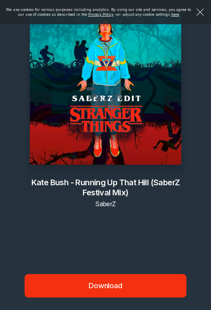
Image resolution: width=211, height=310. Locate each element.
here (175, 14)
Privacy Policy (101, 14)
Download (105, 285)
